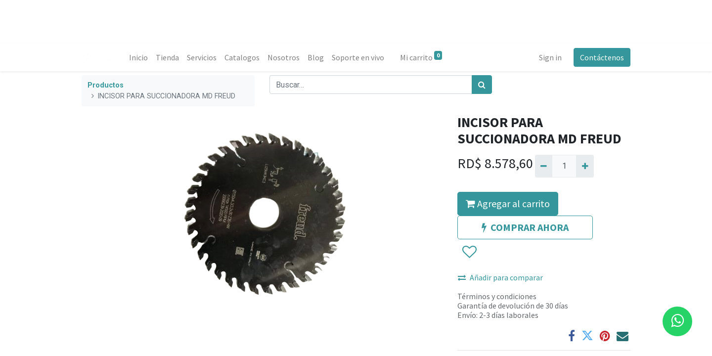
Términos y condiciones (496, 296)
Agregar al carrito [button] (508, 203)
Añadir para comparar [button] (500, 277)
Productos (106, 85)
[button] (469, 252)
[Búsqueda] (482, 84)
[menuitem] (138, 57)
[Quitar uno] (543, 166)
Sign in (550, 57)
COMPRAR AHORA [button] (525, 227)
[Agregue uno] (584, 166)
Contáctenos (602, 57)
